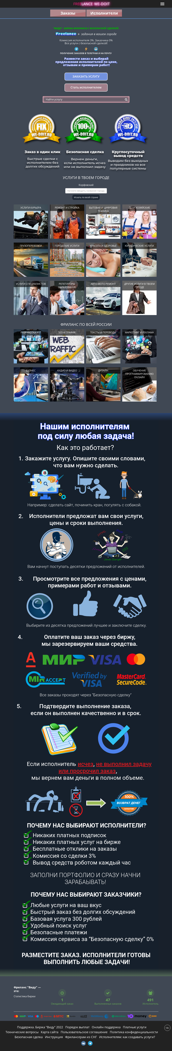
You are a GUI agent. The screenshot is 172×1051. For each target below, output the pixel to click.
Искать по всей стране (86, 197)
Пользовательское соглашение (84, 1032)
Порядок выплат (77, 1027)
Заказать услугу (86, 76)
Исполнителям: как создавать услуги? (127, 1037)
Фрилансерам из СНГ (81, 1037)
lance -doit (91, 3)
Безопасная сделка (29, 1037)
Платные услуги (134, 1027)
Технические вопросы (22, 1032)
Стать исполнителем (86, 87)
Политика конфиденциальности (134, 1032)
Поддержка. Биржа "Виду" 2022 (40, 1027)
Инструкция (54, 1037)
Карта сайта (49, 1032)
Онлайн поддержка (106, 1027)
